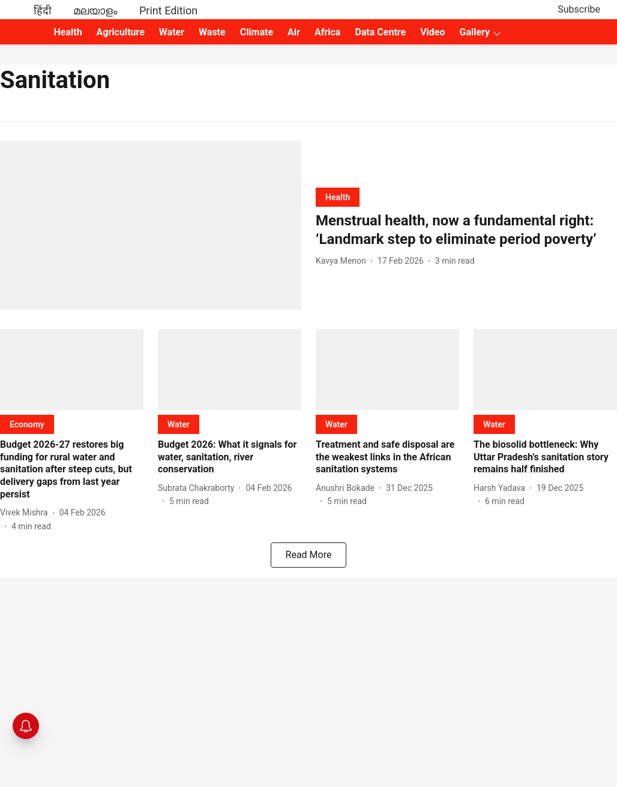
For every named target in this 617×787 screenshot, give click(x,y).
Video (432, 32)
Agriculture (121, 32)
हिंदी (43, 10)
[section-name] (338, 197)
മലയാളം (95, 10)
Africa (327, 32)
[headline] (466, 230)
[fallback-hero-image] (150, 225)
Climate (256, 32)
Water (171, 32)
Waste (212, 32)
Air (293, 32)
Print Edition (168, 10)
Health (68, 32)
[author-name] (343, 261)
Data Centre (380, 32)
